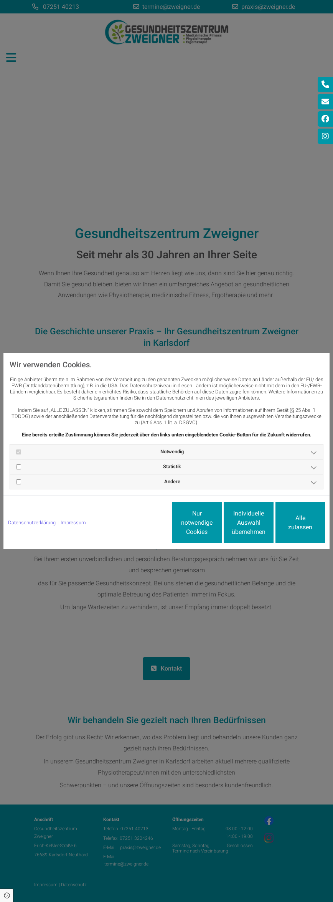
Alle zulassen (289, 522)
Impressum (73, 522)
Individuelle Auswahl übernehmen (217, 522)
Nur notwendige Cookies (143, 522)
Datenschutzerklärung (32, 522)
